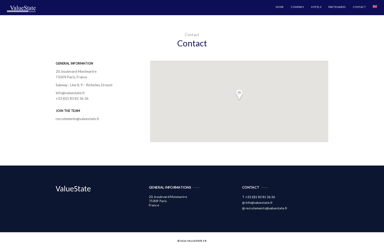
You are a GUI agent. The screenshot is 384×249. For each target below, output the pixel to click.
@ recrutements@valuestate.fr (264, 208)
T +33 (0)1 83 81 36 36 (258, 197)
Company (297, 6)
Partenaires (337, 6)
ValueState (73, 188)
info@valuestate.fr (70, 93)
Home (280, 6)
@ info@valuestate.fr (257, 202)
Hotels (316, 6)
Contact (359, 6)
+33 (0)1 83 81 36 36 (72, 98)
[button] (239, 95)
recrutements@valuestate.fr (77, 119)
